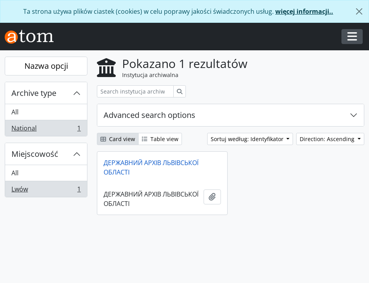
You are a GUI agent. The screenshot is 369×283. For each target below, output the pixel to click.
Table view (160, 139)
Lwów (46, 190)
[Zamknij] (359, 11)
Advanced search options (149, 115)
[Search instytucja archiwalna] (135, 91)
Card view (117, 139)
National (46, 129)
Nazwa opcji (46, 66)
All (15, 112)
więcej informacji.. (304, 11)
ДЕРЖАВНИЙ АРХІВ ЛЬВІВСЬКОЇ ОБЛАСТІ (151, 167)
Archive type (33, 93)
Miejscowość (34, 154)
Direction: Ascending (328, 139)
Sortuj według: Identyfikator (248, 139)
